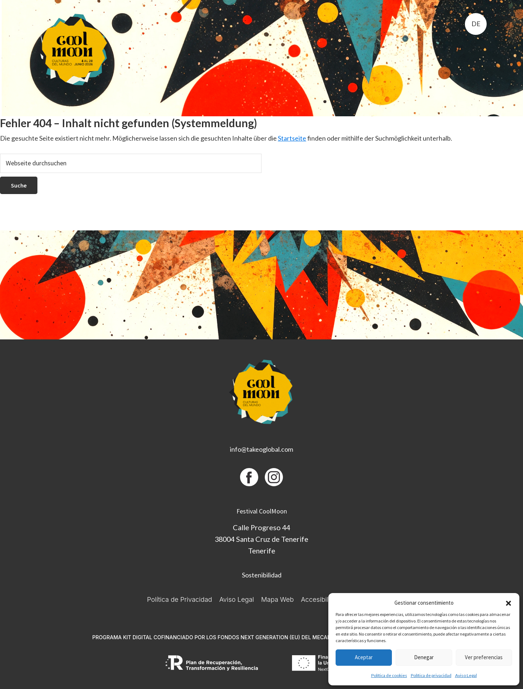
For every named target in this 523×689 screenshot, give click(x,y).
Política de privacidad (431, 675)
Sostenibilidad (261, 575)
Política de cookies (389, 675)
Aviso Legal (466, 675)
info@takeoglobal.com (261, 449)
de (476, 24)
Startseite (292, 138)
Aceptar (364, 657)
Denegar (424, 657)
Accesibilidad (321, 599)
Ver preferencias (484, 657)
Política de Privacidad (179, 599)
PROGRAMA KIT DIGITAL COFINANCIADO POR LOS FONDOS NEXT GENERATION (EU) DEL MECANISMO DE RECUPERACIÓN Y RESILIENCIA (261, 637)
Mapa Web (277, 599)
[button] (508, 603)
